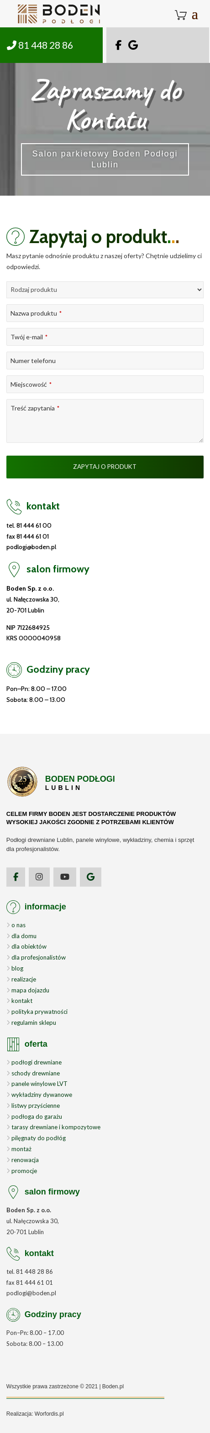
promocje (21, 1170)
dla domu (21, 936)
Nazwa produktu (36, 313)
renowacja (22, 1159)
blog (14, 968)
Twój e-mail (28, 337)
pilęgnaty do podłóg (36, 1138)
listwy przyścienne (33, 1105)
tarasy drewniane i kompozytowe (53, 1127)
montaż (18, 1149)
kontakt (19, 1000)
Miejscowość (31, 384)
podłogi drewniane (34, 1062)
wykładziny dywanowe (39, 1094)
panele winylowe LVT (37, 1083)
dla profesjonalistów (36, 957)
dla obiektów (26, 946)
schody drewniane (33, 1073)
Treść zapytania (34, 408)
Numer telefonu (33, 360)
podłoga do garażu (34, 1116)
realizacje (21, 979)
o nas (16, 925)
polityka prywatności (37, 1011)
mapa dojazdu (27, 990)
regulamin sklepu (31, 1022)
